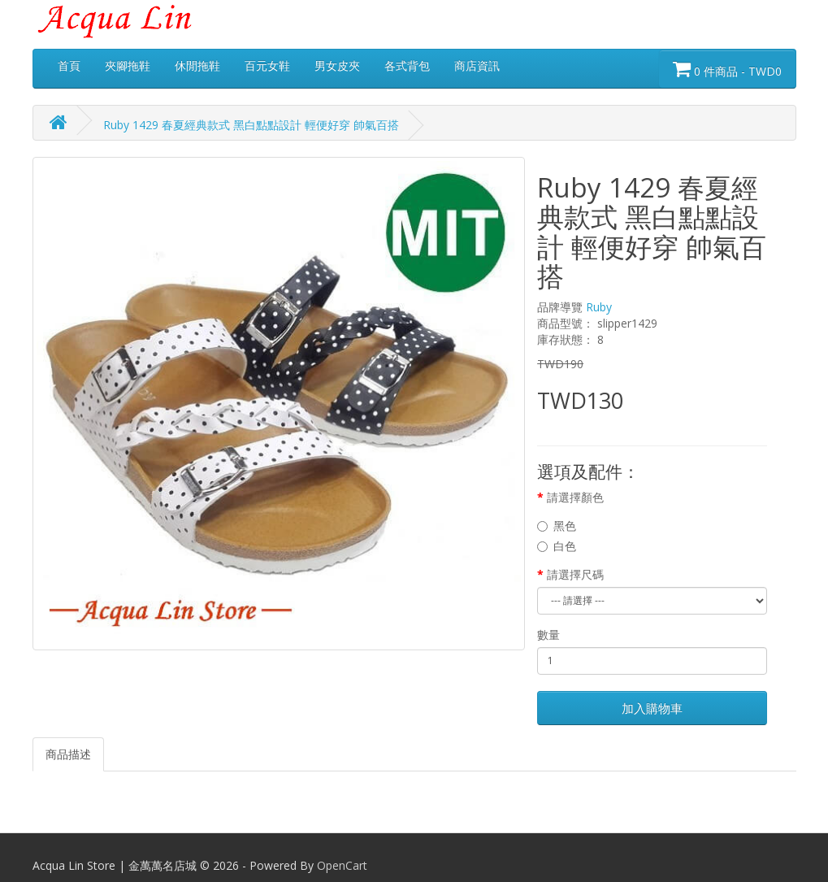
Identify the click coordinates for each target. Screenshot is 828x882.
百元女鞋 (267, 65)
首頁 (69, 65)
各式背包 (407, 65)
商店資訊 (477, 65)
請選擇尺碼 (575, 574)
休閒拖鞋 (197, 65)
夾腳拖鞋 (127, 65)
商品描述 (68, 754)
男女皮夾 (337, 65)
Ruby (599, 307)
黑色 (556, 525)
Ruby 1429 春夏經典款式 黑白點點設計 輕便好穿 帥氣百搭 (251, 125)
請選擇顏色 (575, 497)
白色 (556, 546)
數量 (548, 634)
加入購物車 (652, 708)
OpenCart (342, 865)
